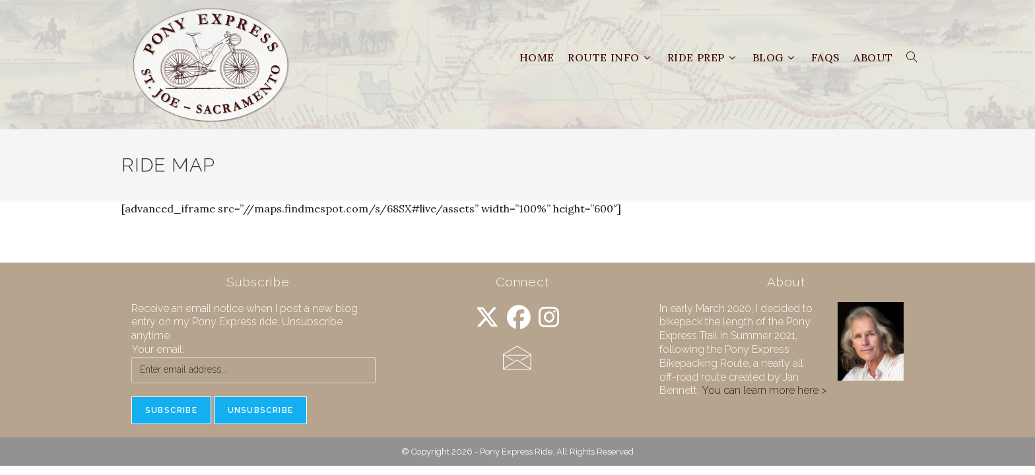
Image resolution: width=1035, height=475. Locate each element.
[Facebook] (519, 317)
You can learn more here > (764, 390)
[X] (487, 317)
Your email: (157, 349)
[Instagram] (549, 317)
